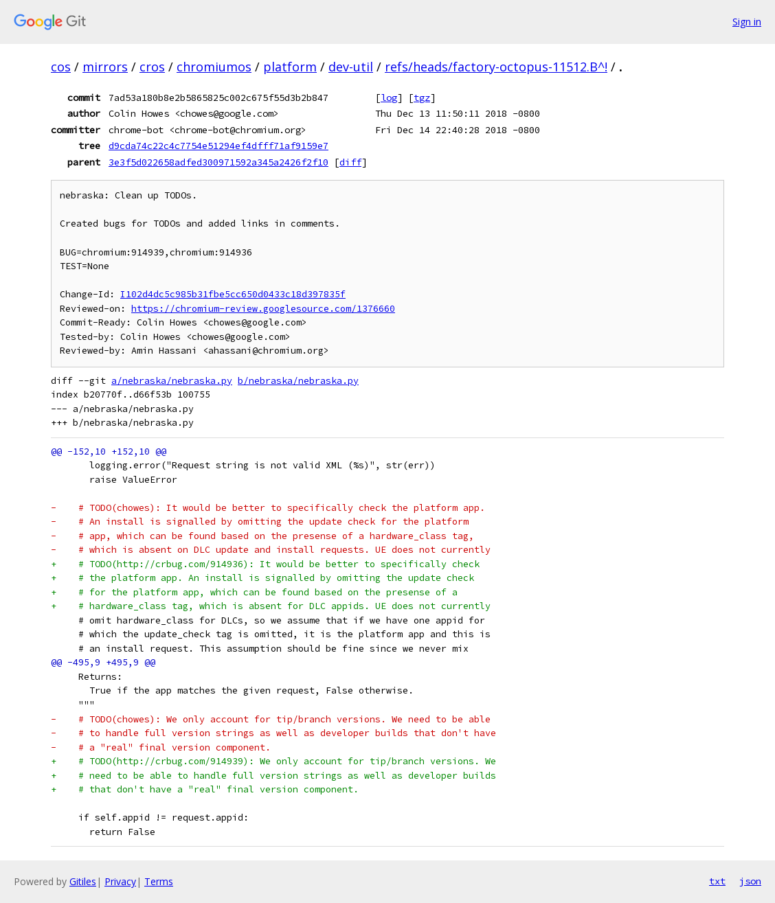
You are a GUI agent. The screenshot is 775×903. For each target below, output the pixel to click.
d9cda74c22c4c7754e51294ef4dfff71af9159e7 (218, 145)
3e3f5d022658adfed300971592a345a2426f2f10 (218, 162)
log (389, 97)
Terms (158, 881)
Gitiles (82, 881)
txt (717, 881)
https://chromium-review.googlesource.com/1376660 (263, 309)
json (750, 881)
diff (350, 162)
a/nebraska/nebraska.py (171, 381)
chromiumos (214, 66)
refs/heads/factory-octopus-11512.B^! (496, 66)
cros (152, 66)
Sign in (746, 21)
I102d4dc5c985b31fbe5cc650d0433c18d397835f (233, 294)
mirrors (105, 66)
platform (290, 66)
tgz (422, 97)
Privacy (120, 881)
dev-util (350, 66)
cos (61, 66)
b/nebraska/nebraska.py (298, 381)
